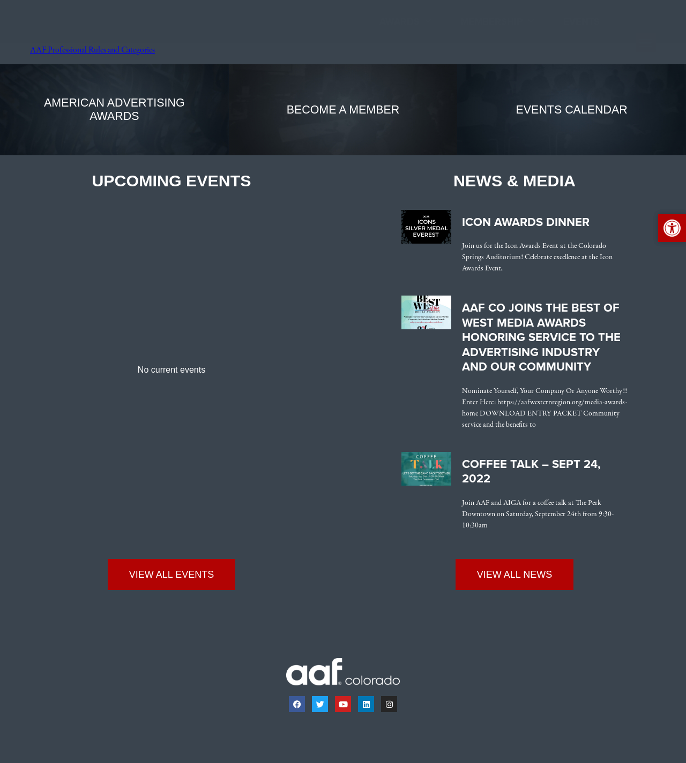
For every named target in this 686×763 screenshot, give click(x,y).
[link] (53, 46)
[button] (646, 43)
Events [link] (581, 21)
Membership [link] (497, 22)
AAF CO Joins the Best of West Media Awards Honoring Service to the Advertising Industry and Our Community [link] (541, 337)
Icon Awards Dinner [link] (526, 222)
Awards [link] (405, 22)
